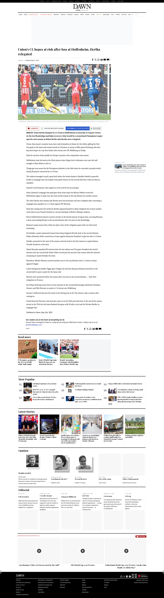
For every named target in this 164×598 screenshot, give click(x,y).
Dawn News (85, 592)
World (87, 14)
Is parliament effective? (59, 479)
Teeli (105, 587)
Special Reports (87, 587)
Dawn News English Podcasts (29, 536)
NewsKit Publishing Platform (141, 582)
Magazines (106, 14)
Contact (18, 580)
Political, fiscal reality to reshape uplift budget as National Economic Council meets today (113, 438)
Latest (26, 14)
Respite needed (24, 473)
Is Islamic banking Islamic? (84, 390)
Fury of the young (105, 479)
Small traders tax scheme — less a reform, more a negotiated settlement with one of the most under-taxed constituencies (70, 439)
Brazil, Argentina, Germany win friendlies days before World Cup (69, 362)
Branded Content (120, 162)
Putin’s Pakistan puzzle (131, 479)
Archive (130, 14)
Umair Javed (22, 477)
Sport (93, 14)
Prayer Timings (64, 580)
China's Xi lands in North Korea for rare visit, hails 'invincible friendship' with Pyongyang (27, 438)
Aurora (77, 1)
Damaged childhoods (68, 497)
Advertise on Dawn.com (45, 585)
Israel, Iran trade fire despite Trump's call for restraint (48, 437)
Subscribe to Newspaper (45, 580)
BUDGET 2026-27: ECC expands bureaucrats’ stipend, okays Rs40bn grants (45, 392)
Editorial (23, 490)
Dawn (83, 580)
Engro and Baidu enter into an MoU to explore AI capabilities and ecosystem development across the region (134, 166)
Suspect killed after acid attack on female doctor (125, 384)
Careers (113, 1)
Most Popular (26, 379)
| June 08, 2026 (82, 10)
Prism (82, 14)
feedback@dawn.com (34, 325)
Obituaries (121, 1)
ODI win (128, 496)
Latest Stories (26, 411)
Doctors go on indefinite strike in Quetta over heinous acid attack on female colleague (90, 438)
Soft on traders (23, 497)
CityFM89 (84, 1)
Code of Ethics (20, 585)
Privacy (18, 592)
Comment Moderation (22, 594)
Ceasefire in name (46, 496)
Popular (124, 14)
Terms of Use (20, 589)
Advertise (91, 1)
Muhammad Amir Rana (129, 483)
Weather (62, 585)
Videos (118, 14)
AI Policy (18, 587)
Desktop (62, 587)
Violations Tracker (46, 14)
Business (70, 14)
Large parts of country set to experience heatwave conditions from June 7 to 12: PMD (88, 399)
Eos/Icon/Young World (110, 580)
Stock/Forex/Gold (65, 582)
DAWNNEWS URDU (56, 1)
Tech (112, 14)
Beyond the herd (80, 479)
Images (65, 1)
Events (98, 1)
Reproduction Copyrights (46, 582)
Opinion (62, 14)
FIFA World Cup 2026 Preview (83, 565)
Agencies (20, 60)
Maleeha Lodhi (55, 483)
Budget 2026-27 (33, 14)
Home (20, 14)
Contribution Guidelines (23, 582)
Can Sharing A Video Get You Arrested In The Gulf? (39, 565)
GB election (108, 496)
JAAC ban (85, 496)
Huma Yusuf (102, 483)
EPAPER (42, 1)
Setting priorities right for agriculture (134, 436)
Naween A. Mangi (80, 483)
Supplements (105, 1)
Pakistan (56, 14)
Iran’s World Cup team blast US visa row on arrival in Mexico (48, 362)
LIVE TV (48, 1)
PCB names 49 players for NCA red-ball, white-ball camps (27, 362)
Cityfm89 (106, 582)
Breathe (98, 14)
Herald (71, 1)
